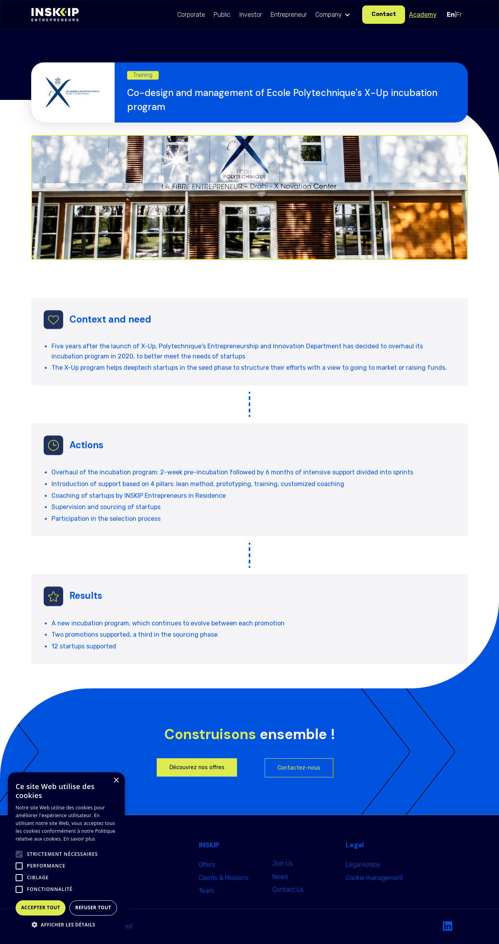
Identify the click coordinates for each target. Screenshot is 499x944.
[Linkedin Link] (447, 926)
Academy (423, 14)
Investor (250, 14)
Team (206, 890)
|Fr (454, 14)
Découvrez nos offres (197, 767)
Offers (207, 864)
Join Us (283, 863)
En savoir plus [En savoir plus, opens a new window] (79, 839)
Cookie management (374, 878)
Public (222, 14)
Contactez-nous (299, 767)
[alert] (66, 854)
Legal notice (363, 864)
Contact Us (288, 889)
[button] (334, 15)
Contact (384, 14)
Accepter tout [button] (40, 907)
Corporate (191, 14)
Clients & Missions (223, 878)
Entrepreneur (289, 14)
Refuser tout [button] (93, 907)
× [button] (116, 781)
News (280, 876)
